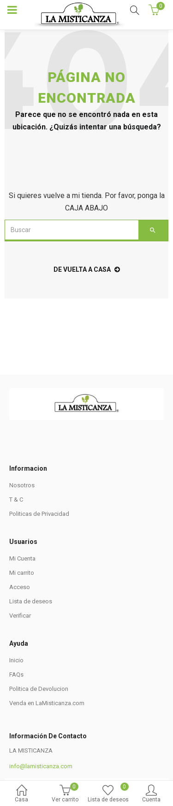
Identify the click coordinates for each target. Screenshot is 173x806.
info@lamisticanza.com (40, 764)
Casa (21, 794)
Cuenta (151, 794)
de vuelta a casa (87, 269)
